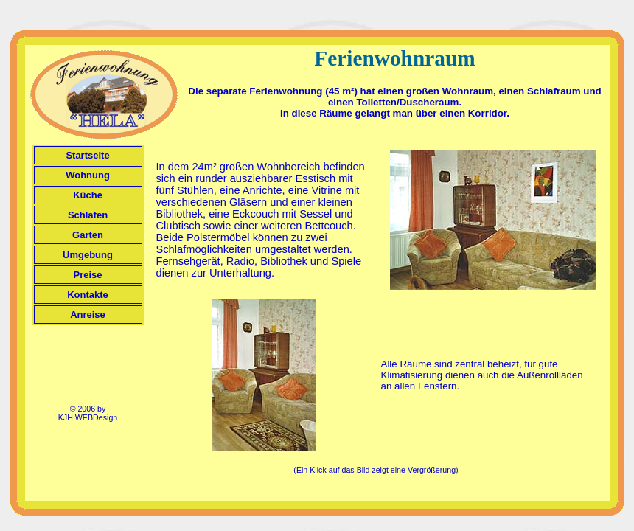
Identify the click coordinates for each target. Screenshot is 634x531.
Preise (87, 274)
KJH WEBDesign (88, 417)
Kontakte (87, 294)
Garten (87, 234)
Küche (87, 195)
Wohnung (88, 175)
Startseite (87, 155)
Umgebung (88, 254)
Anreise (87, 314)
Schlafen (88, 215)
